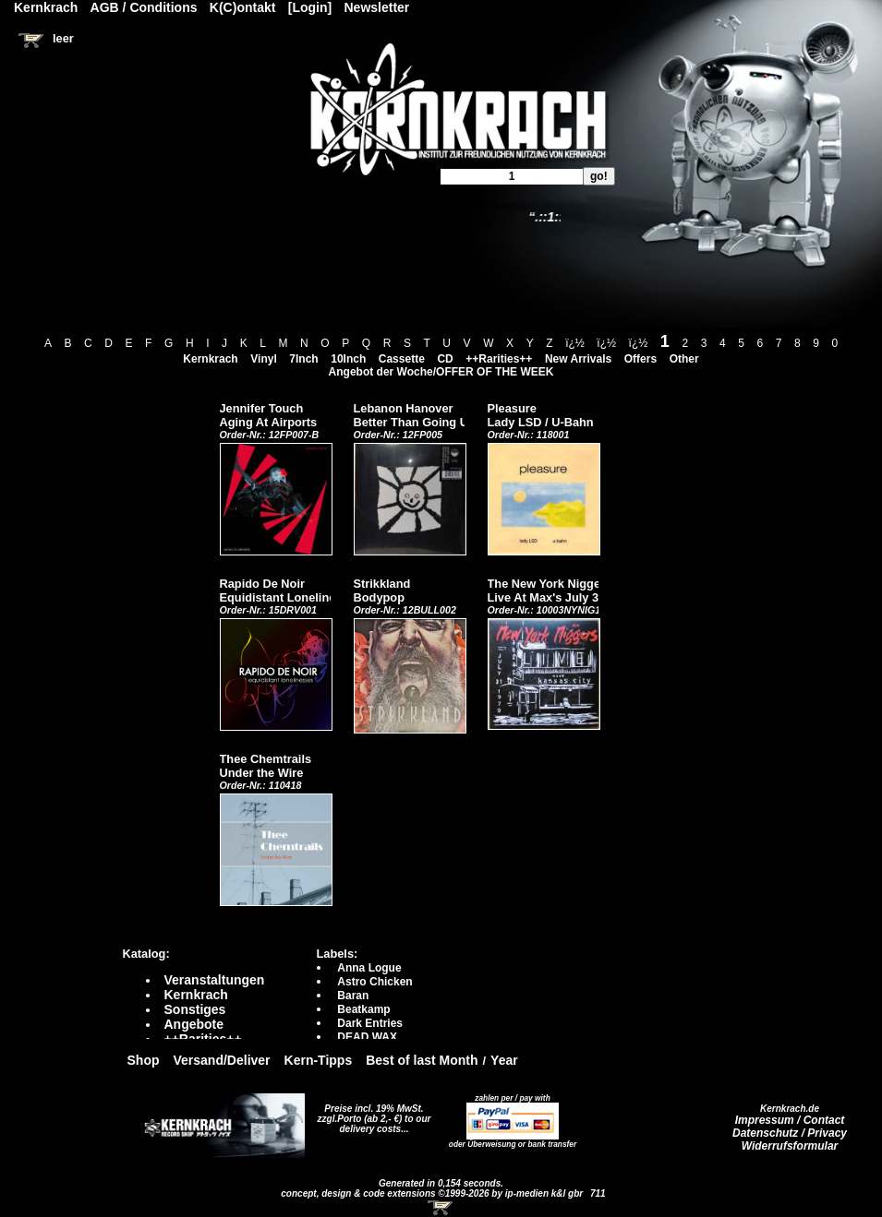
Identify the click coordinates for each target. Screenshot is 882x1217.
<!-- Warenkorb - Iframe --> (441, 1208)
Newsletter (377, 7)
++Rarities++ (498, 358)
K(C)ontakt (243, 7)
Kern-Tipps (318, 1060)
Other (684, 358)
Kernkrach (210, 358)
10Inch (348, 358)
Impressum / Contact (790, 1120)
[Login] (310, 7)
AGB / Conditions (144, 7)
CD (445, 358)
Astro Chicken (374, 981)
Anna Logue (369, 967)
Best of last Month (421, 1060)
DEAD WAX (367, 1037)
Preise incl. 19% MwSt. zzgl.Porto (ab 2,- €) (371, 1114)
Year (504, 1060)
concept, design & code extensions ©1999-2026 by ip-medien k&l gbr (433, 1193)
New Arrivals (578, 358)
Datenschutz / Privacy (789, 1133)
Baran (353, 995)
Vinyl (263, 358)
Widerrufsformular (790, 1145)
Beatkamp (363, 1009)
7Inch (303, 358)
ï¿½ (575, 343)
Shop (143, 1060)
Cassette (402, 358)
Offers (640, 358)
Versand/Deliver (222, 1060)
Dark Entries (370, 1023)
